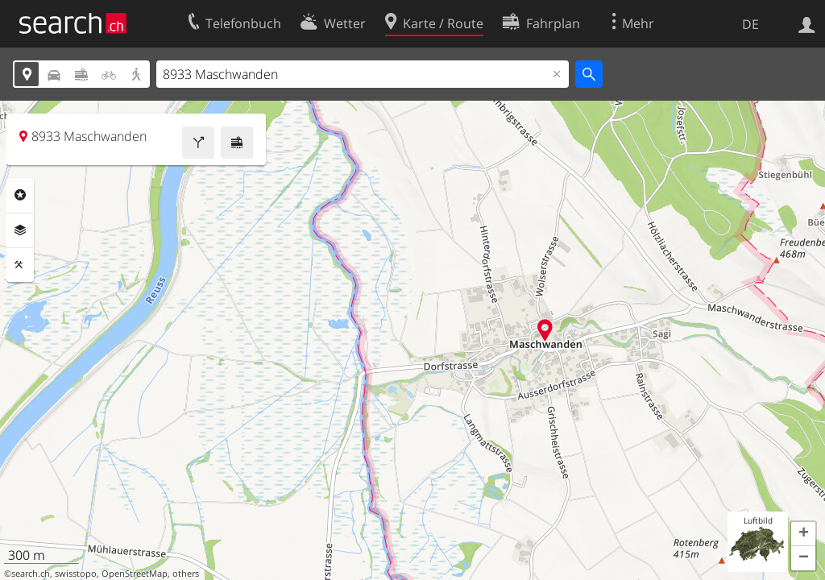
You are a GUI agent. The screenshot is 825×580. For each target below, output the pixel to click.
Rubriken (20, 195)
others (185, 573)
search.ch (30, 573)
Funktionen (20, 265)
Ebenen (20, 230)
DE (750, 24)
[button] (803, 534)
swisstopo (76, 573)
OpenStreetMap (135, 573)
